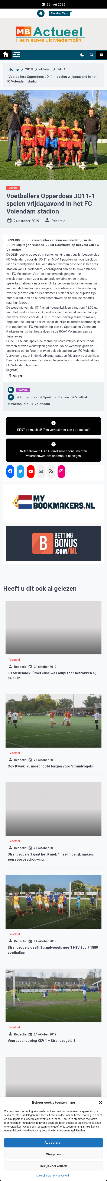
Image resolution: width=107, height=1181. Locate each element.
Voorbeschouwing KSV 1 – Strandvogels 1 (41, 1041)
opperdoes (28, 397)
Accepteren (53, 1142)
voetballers (19, 404)
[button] (100, 1102)
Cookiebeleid (43, 1175)
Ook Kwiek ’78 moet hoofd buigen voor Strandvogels (50, 766)
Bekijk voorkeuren (53, 1166)
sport (47, 397)
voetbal (81, 397)
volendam (42, 404)
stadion (63, 397)
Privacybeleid (61, 1175)
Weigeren (53, 1154)
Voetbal (13, 187)
